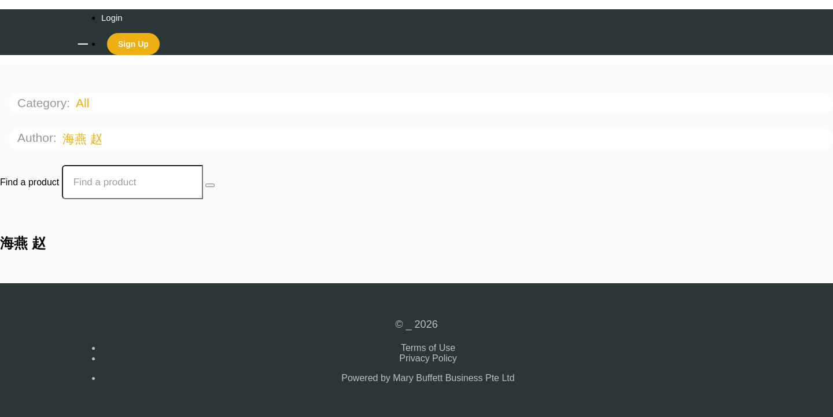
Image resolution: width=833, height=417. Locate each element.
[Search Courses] (210, 185)
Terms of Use (428, 348)
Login (112, 18)
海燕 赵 (84, 138)
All (84, 102)
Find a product (29, 182)
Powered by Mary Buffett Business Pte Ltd (427, 378)
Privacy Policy (428, 358)
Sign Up (133, 44)
